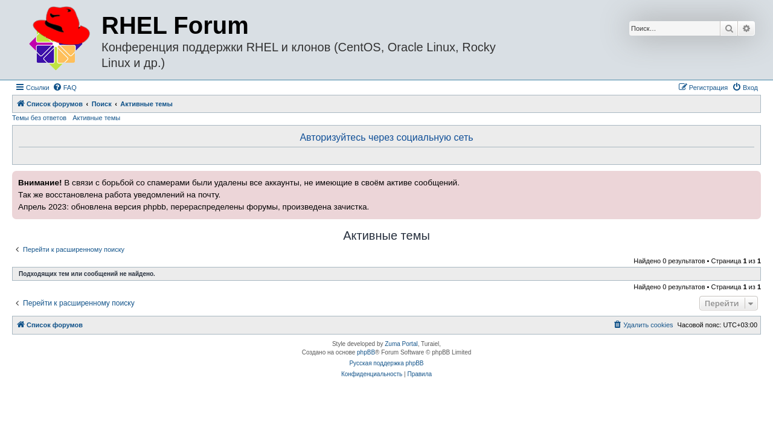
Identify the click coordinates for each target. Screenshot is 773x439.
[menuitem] (65, 87)
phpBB (366, 352)
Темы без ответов (39, 117)
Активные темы (96, 117)
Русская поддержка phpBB (386, 363)
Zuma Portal (401, 344)
